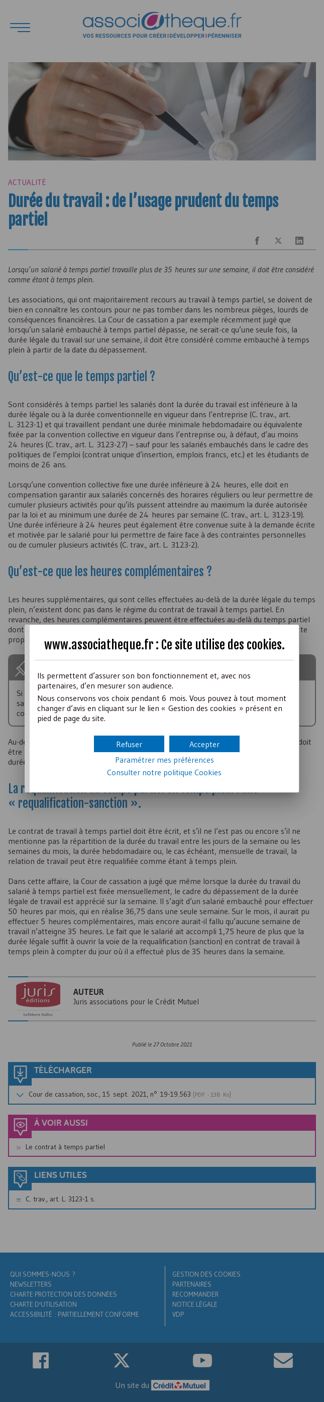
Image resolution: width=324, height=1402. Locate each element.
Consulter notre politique (164, 772)
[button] (204, 744)
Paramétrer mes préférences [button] (164, 760)
